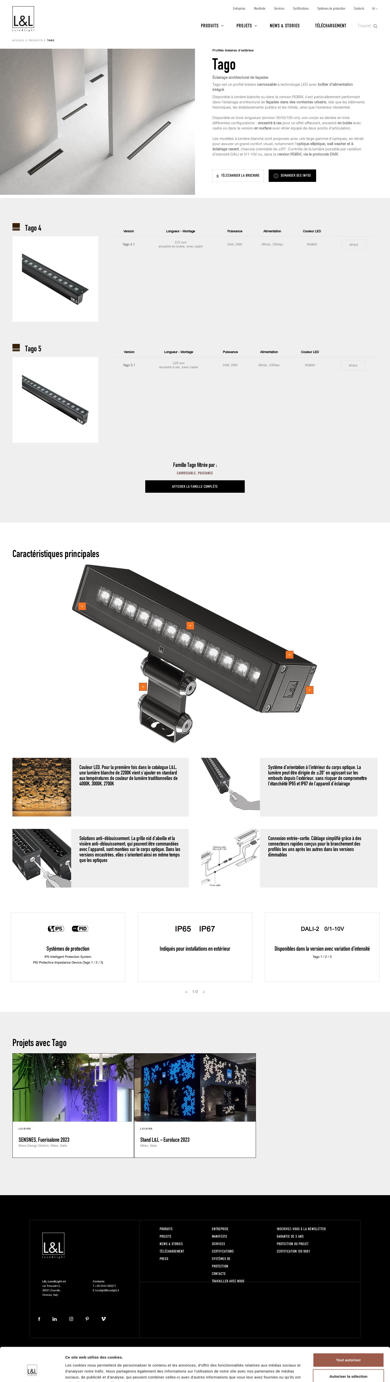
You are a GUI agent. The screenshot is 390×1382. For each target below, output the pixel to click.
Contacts (359, 8)
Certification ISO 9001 (293, 1251)
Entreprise (239, 8)
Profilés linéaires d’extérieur (233, 50)
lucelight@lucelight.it (107, 1290)
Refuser (348, 1366)
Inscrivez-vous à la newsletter (301, 1229)
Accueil (18, 41)
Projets (244, 25)
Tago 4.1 (129, 244)
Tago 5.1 (129, 365)
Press (164, 1258)
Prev (187, 992)
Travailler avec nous (228, 1281)
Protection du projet (293, 1244)
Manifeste (259, 8)
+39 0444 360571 (105, 1286)
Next (203, 992)
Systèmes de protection (331, 8)
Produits (210, 25)
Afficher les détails (274, 1372)
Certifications (301, 8)
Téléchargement (330, 25)
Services (279, 8)
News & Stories (285, 25)
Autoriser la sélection (349, 1349)
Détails (354, 244)
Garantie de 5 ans (290, 1236)
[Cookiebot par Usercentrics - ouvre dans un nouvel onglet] (32, 1372)
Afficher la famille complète (195, 486)
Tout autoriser (348, 1333)
